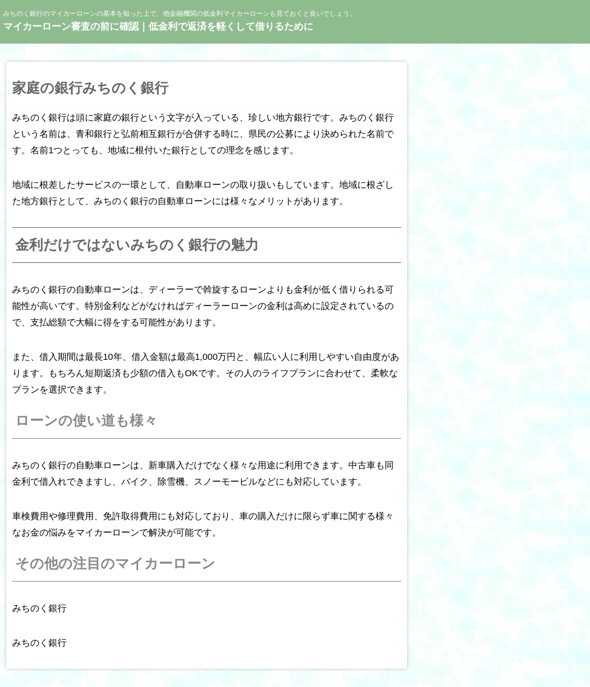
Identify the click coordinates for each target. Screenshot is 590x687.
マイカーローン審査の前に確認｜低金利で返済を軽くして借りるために (158, 26)
